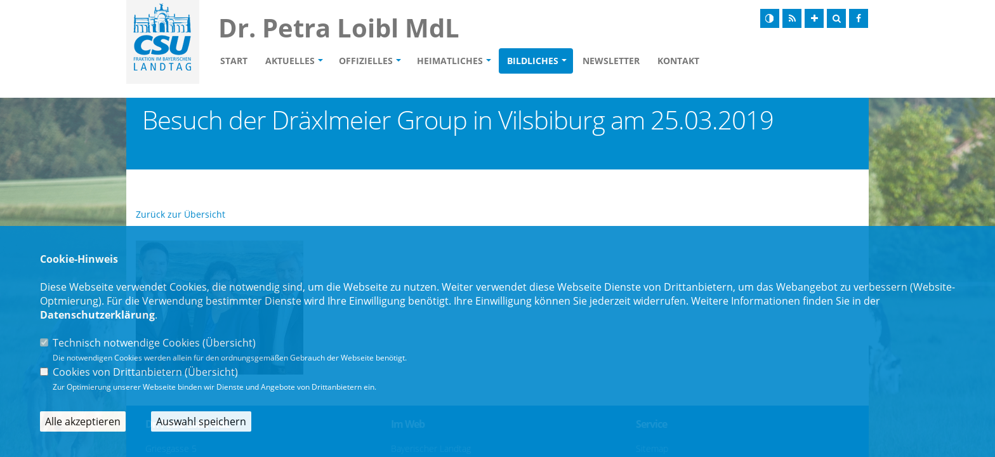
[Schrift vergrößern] (814, 18)
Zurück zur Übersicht (180, 214)
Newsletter (611, 61)
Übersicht (229, 343)
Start (233, 61)
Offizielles (366, 61)
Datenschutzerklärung (97, 315)
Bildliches (532, 61)
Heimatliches (450, 61)
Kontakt (678, 61)
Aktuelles (290, 61)
